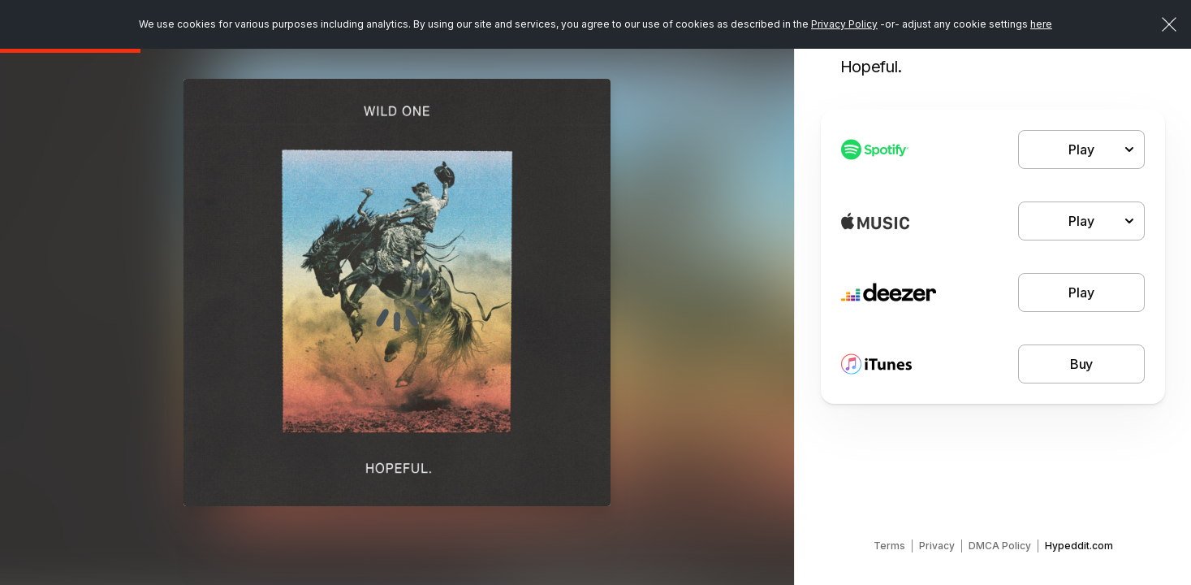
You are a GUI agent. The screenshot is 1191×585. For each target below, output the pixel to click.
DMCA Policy (1000, 546)
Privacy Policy (844, 24)
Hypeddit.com (1079, 546)
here (1041, 24)
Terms (889, 546)
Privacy (937, 546)
